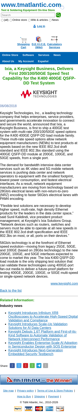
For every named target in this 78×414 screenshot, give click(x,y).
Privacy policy (25, 390)
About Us (8, 61)
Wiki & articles (38, 19)
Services (43, 55)
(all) (5, 19)
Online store (18, 19)
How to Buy (24, 396)
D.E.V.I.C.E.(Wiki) (39, 46)
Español (43, 61)
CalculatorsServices (54, 46)
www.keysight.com (64, 283)
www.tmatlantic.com (31, 4)
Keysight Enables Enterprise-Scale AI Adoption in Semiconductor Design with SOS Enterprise (42, 344)
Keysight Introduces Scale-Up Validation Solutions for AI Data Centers (37, 326)
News (54, 19)
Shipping (39, 396)
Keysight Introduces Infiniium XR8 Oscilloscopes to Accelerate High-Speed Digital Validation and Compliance (43, 316)
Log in (41, 26)
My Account (26, 61)
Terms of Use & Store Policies (55, 390)
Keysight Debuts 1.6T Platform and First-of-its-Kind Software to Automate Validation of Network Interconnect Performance (42, 335)
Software (28, 55)
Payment (53, 396)
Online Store (10, 55)
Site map (8, 390)
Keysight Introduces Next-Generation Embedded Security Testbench (35, 352)
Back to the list (11, 290)
